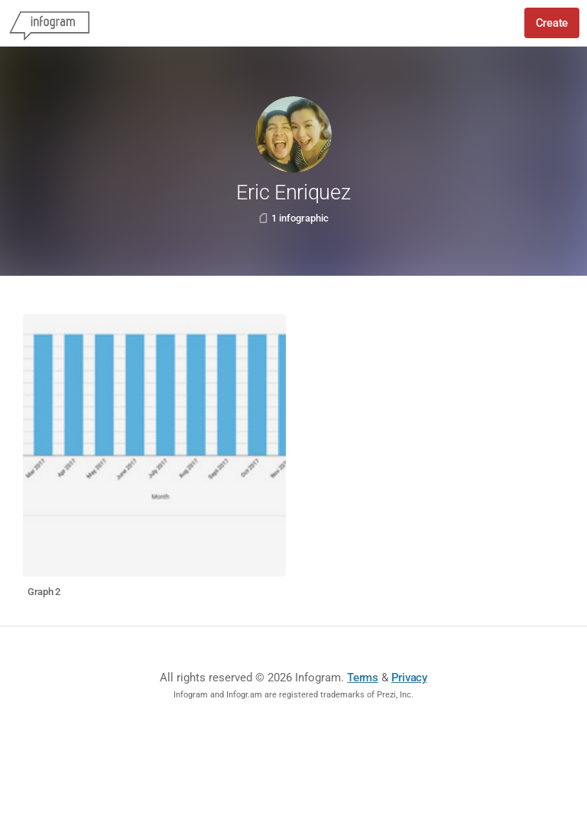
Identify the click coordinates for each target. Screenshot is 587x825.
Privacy (409, 677)
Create (552, 23)
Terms (362, 677)
